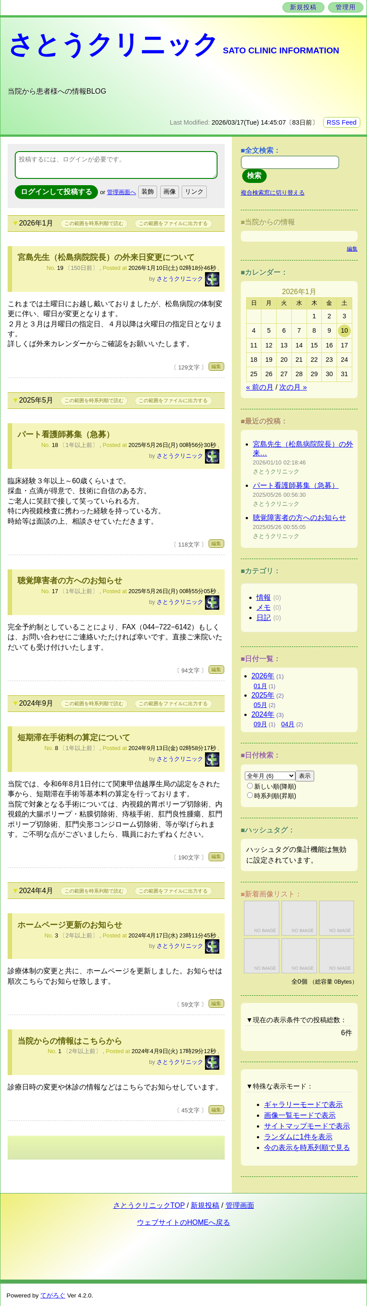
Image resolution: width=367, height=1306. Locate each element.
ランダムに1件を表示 (298, 1137)
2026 (263, 676)
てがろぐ (52, 1295)
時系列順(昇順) (271, 795)
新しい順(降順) (271, 786)
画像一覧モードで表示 (300, 1115)
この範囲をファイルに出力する (173, 223)
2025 (263, 695)
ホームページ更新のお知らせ (69, 924)
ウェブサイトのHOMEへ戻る (183, 1222)
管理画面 (240, 1205)
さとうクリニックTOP (149, 1205)
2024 (263, 714)
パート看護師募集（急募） (65, 434)
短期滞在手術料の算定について (73, 737)
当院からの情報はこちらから (69, 1041)
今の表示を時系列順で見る (307, 1147)
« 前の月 (259, 387)
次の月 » (293, 387)
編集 (216, 366)
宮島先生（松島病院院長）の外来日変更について (106, 257)
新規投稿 (303, 7)
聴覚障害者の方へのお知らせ (69, 580)
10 (344, 330)
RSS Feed (341, 122)
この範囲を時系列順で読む (94, 223)
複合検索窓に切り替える (273, 192)
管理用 (346, 7)
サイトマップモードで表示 (307, 1126)
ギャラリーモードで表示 (303, 1104)
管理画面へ (121, 192)
